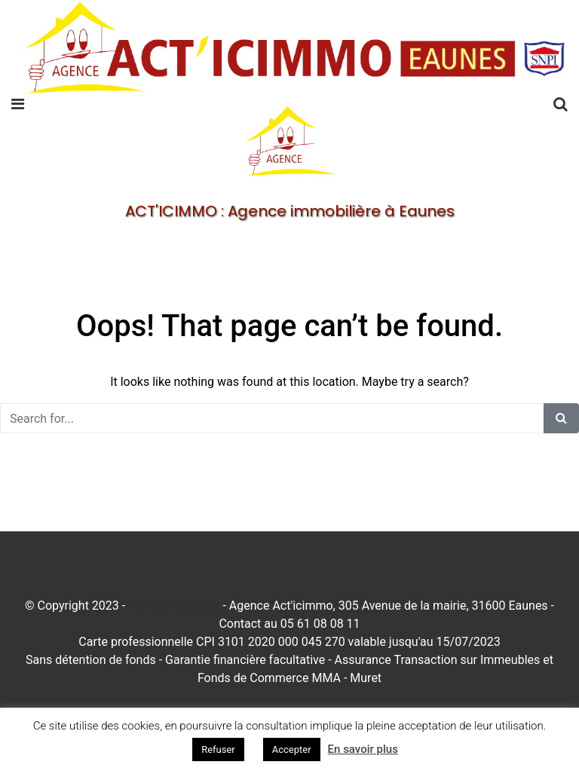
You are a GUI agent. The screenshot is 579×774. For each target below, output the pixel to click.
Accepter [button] (291, 749)
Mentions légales (173, 605)
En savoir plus (363, 749)
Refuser (218, 749)
